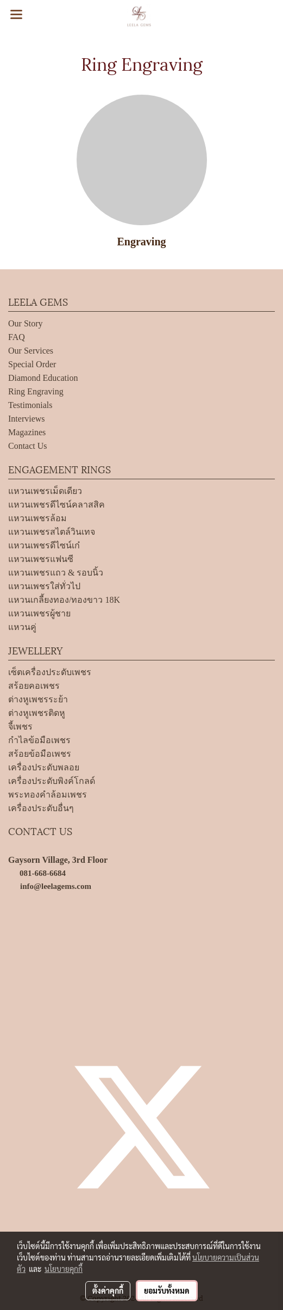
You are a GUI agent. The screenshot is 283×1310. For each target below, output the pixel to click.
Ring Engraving (36, 391)
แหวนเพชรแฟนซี (40, 559)
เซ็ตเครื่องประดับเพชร (49, 672)
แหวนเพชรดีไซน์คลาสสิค (56, 504)
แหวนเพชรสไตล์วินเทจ (51, 531)
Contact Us (27, 445)
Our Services (30, 350)
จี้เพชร (20, 726)
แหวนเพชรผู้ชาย (39, 613)
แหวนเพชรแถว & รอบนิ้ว (55, 572)
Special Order (32, 364)
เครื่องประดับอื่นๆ (41, 808)
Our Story (25, 323)
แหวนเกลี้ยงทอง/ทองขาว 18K (64, 599)
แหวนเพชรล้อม (37, 518)
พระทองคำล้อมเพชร (47, 794)
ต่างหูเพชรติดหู (36, 713)
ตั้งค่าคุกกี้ (107, 1290)
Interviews (26, 418)
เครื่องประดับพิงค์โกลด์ (51, 781)
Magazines (27, 432)
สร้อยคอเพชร (34, 685)
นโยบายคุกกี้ (64, 1269)
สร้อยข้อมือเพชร (39, 753)
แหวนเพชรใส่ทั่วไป (44, 586)
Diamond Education (43, 377)
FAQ (16, 337)
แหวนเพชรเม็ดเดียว (45, 491)
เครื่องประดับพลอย (43, 767)
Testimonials (30, 405)
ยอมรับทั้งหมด (167, 1290)
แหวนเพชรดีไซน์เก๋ (44, 545)
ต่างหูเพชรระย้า (38, 699)
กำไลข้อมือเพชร (39, 740)
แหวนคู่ (22, 627)
